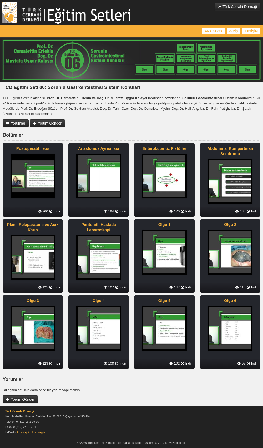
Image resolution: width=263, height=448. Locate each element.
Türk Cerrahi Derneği (237, 6)
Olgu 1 (164, 224)
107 (109, 287)
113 (240, 287)
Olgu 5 (164, 300)
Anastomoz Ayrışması (98, 148)
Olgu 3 (33, 300)
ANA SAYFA (214, 31)
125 (43, 287)
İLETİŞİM (251, 31)
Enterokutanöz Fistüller (164, 148)
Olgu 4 (99, 300)
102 (174, 363)
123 (43, 363)
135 (240, 211)
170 (174, 211)
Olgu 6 (230, 300)
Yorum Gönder (47, 123)
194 (109, 211)
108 (109, 363)
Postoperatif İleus (32, 148)
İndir (54, 211)
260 (43, 211)
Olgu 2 (230, 224)
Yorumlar (15, 123)
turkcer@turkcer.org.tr (31, 432)
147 (174, 287)
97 (241, 363)
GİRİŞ (233, 31)
